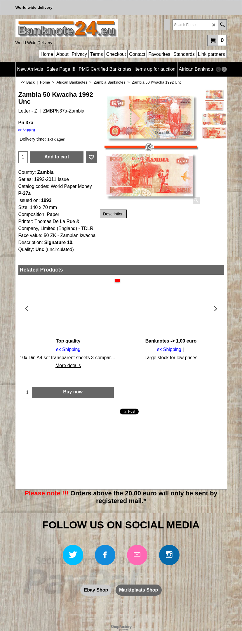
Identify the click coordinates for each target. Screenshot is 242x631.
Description (113, 214)
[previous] (218, 69)
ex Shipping (26, 130)
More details (68, 365)
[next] (224, 69)
